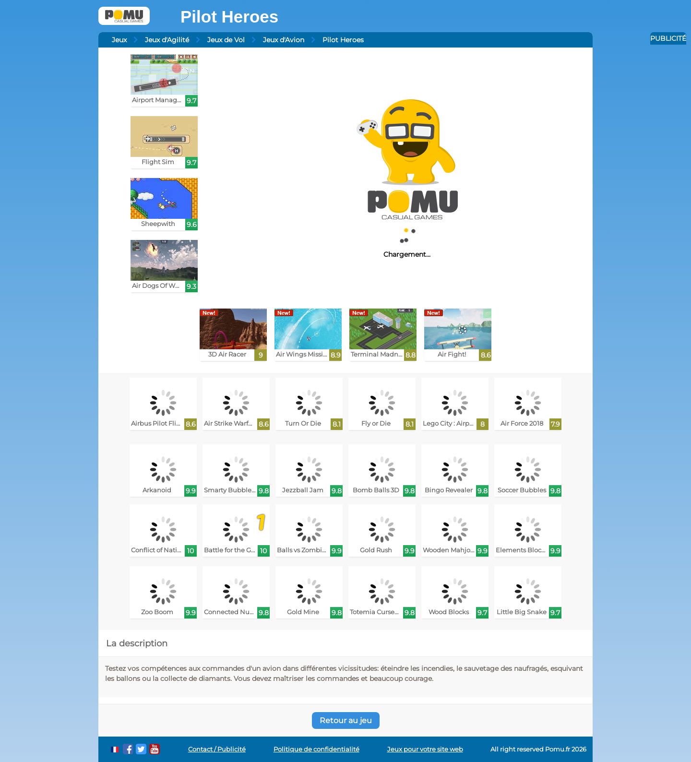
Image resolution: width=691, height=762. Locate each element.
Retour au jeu (346, 720)
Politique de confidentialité (316, 749)
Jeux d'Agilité (167, 40)
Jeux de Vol (226, 40)
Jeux (119, 40)
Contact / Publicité (217, 749)
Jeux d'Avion (283, 40)
